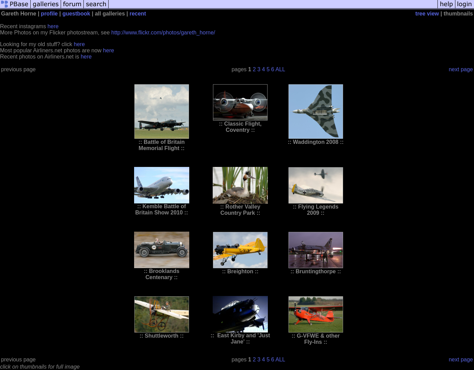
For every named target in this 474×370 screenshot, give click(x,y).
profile (49, 14)
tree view (427, 14)
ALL (280, 69)
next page (461, 69)
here (53, 26)
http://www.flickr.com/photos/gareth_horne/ (163, 32)
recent (138, 14)
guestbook (76, 14)
